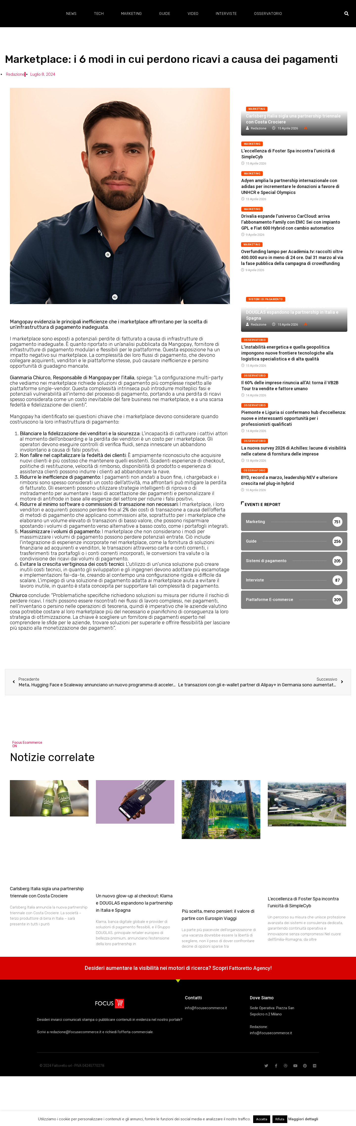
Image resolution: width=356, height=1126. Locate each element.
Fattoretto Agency (249, 968)
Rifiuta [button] (279, 1119)
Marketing (131, 13)
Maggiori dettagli (303, 1119)
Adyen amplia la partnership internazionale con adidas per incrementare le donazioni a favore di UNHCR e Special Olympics (290, 186)
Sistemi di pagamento (265, 299)
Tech (99, 13)
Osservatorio (268, 13)
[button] (346, 13)
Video (193, 13)
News (71, 13)
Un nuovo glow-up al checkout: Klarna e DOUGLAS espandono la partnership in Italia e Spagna (292, 312)
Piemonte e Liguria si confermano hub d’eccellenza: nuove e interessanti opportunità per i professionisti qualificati (293, 418)
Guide (164, 13)
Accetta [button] (261, 1119)
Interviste (226, 13)
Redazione (258, 128)
